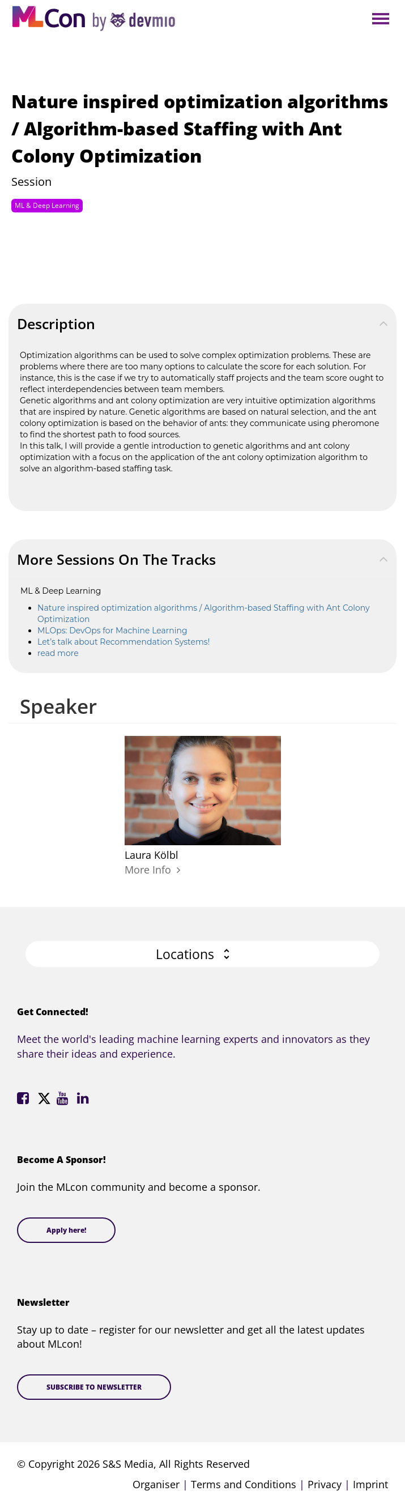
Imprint (370, 1484)
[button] (202, 954)
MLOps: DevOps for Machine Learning (112, 630)
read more (58, 653)
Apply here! (66, 1230)
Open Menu (380, 19)
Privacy (325, 1484)
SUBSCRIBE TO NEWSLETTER (94, 1387)
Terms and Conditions (243, 1484)
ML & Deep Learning (47, 205)
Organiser (156, 1484)
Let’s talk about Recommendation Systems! (123, 642)
